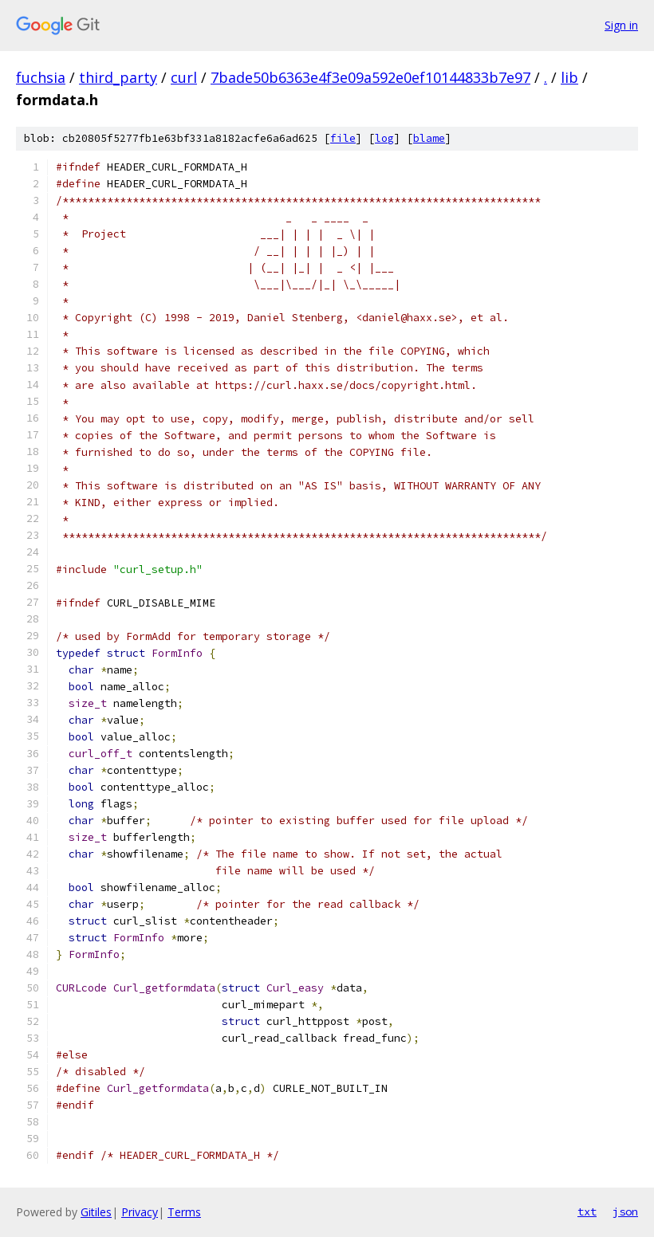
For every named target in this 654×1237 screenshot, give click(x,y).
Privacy (139, 1211)
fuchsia (40, 77)
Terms (184, 1211)
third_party (118, 77)
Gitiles (96, 1211)
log (384, 138)
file (343, 138)
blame (429, 138)
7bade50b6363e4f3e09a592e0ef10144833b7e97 (370, 77)
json (625, 1211)
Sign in (621, 25)
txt (587, 1211)
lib (569, 77)
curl (184, 77)
